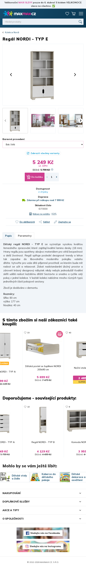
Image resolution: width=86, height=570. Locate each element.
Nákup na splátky (41, 214)
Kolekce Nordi (12, 32)
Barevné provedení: (13, 139)
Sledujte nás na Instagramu (45, 548)
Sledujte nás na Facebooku (45, 535)
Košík (73, 13)
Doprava (43, 196)
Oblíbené (67, 13)
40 (71, 332)
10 (28, 408)
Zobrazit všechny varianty (45, 153)
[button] (11, 74)
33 (28, 332)
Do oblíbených (27, 222)
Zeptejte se (64, 222)
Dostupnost (43, 188)
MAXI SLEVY (25, 2)
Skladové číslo (43, 205)
